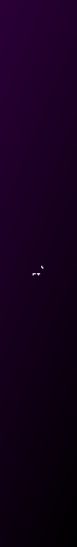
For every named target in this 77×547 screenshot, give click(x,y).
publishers (34, 57)
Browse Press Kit (8, 521)
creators (14, 57)
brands (22, 57)
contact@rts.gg (7, 515)
